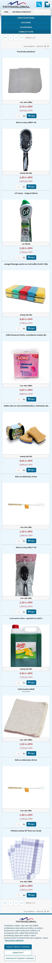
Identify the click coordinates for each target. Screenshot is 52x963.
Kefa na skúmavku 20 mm (26, 760)
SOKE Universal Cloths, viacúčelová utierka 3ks (26, 335)
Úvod (6, 12)
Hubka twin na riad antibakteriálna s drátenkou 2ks (26, 406)
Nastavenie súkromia (14, 940)
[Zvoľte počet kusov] (19, 116)
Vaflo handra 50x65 (26, 690)
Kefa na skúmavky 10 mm (26, 476)
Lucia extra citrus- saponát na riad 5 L (26, 618)
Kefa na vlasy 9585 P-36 (26, 122)
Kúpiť (31, 116)
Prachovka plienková (26, 51)
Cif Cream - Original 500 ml (26, 193)
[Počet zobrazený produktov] (46, 46)
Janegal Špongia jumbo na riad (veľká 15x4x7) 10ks (26, 264)
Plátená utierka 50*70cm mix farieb (26, 830)
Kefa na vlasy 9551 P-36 (26, 547)
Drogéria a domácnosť (21, 12)
